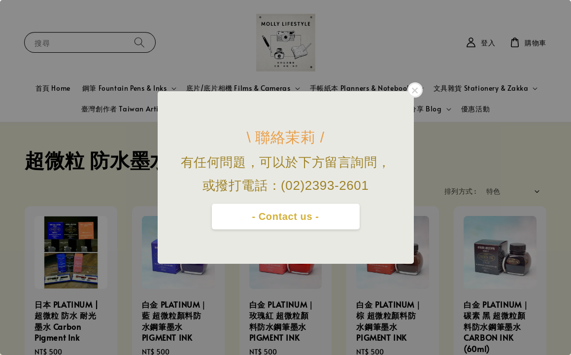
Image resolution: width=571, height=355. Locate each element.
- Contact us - (285, 216)
